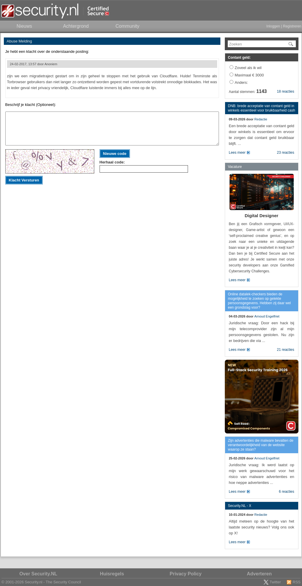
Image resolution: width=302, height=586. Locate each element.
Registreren (292, 26)
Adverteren (259, 573)
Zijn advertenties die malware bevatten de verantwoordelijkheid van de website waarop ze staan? (260, 444)
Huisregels (112, 573)
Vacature (235, 167)
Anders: (241, 82)
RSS (297, 582)
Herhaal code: (112, 162)
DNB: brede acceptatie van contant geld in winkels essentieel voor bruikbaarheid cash (261, 108)
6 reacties (286, 492)
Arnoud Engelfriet (266, 316)
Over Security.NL (38, 573)
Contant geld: (239, 57)
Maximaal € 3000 (249, 75)
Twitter (275, 582)
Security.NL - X (239, 506)
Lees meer (237, 152)
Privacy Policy (186, 573)
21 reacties (285, 350)
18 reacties (285, 91)
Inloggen (273, 26)
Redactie (260, 119)
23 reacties (285, 152)
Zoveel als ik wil (248, 68)
